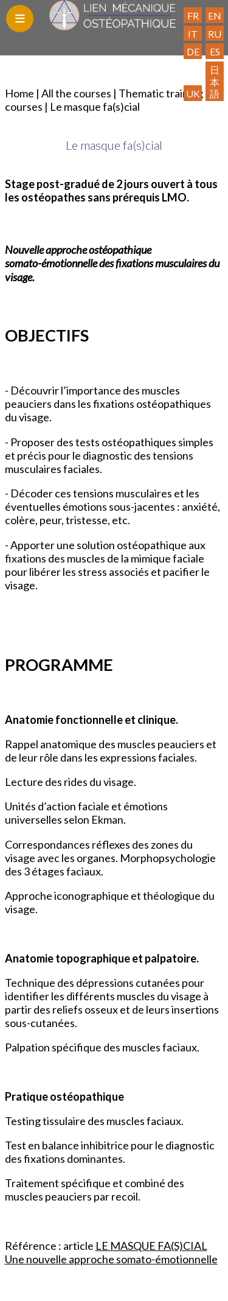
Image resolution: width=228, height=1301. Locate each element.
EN (214, 15)
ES (215, 51)
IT (193, 34)
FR (193, 15)
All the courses (76, 93)
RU (214, 34)
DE (193, 51)
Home (19, 93)
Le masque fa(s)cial (95, 106)
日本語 (214, 81)
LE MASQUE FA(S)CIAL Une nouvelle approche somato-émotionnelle (111, 1252)
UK (193, 93)
